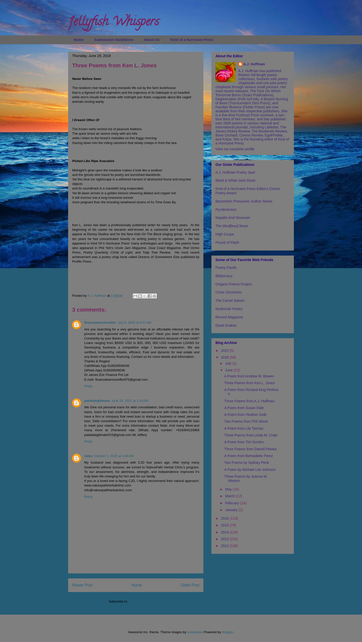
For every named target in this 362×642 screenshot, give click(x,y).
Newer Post (82, 585)
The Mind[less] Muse (231, 226)
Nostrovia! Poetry (228, 309)
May (229, 489)
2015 (225, 525)
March (230, 496)
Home (78, 40)
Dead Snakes (226, 325)
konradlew (194, 632)
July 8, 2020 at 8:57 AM (134, 322)
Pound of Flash (227, 242)
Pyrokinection (226, 210)
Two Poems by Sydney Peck (246, 463)
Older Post (190, 585)
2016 (225, 518)
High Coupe (224, 234)
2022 (225, 351)
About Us (152, 40)
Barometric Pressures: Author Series (243, 201)
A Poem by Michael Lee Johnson (250, 470)
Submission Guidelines (113, 40)
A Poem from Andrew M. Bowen (249, 376)
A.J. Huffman (254, 64)
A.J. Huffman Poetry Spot (235, 172)
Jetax (88, 456)
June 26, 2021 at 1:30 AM (129, 401)
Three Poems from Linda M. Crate (251, 435)
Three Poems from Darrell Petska (250, 449)
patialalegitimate (97, 401)
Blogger (227, 632)
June (229, 370)
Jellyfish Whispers (113, 23)
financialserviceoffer (100, 322)
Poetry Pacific (226, 268)
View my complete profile (234, 149)
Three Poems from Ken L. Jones (249, 383)
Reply (88, 386)
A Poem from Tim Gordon (244, 442)
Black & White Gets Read (235, 180)
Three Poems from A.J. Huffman (249, 401)
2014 (225, 532)
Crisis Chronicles (228, 292)
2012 (225, 546)
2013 (225, 539)
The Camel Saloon (230, 301)
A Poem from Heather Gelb (245, 415)
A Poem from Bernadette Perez (248, 456)
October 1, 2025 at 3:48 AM (113, 456)
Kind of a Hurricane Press (191, 40)
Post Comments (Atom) (146, 601)
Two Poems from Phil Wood (245, 421)
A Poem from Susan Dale (244, 408)
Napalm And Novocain (232, 218)
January (232, 510)
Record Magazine (229, 317)
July (228, 363)
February (232, 503)
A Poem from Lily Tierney (243, 428)
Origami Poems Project (233, 284)
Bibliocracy (224, 276)
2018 (225, 357)
